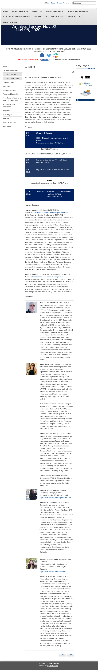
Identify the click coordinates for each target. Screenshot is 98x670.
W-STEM (37, 17)
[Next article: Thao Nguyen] (70, 654)
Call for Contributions (10, 71)
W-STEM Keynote (9, 122)
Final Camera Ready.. (54, 17)
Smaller (66, 3)
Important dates (20, 11)
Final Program (10, 22)
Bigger (53, 3)
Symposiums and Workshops (16, 17)
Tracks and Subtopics (77, 11)
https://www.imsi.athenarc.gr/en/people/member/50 (49, 212)
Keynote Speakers (54, 11)
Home (5, 11)
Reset (59, 3)
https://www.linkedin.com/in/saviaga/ (53, 572)
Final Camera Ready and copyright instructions (12, 99)
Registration (74, 17)
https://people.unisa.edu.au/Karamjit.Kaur (47, 277)
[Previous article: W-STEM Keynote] (62, 654)
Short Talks (7, 126)
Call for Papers (10, 74)
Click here (45, 60)
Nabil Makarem (53, 666)
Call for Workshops (12, 78)
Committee (37, 11)
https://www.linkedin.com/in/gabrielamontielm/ (56, 498)
